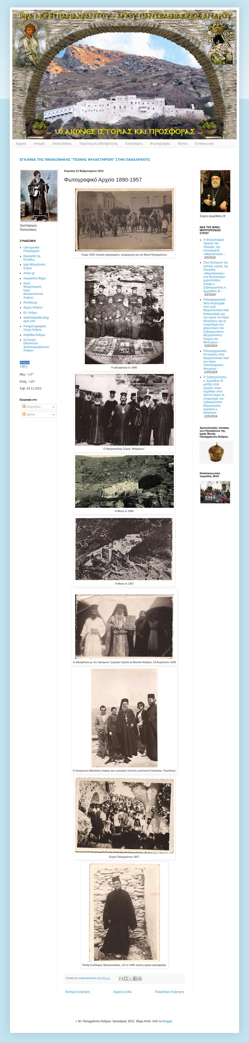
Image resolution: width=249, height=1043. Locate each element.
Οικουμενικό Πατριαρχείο (31, 249)
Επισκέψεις (134, 143)
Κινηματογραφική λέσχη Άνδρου (34, 328)
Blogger (167, 1021)
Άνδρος (25, 362)
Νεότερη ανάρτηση (77, 992)
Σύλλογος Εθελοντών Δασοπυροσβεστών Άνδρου (36, 345)
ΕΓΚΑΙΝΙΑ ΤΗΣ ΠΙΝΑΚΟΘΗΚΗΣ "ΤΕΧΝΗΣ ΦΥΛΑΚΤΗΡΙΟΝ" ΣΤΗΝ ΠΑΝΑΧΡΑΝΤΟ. (85, 160)
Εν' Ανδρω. (30, 312)
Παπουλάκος (61, 143)
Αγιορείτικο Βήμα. (34, 278)
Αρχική (21, 143)
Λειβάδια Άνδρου (34, 335)
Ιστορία (39, 143)
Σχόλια (28, 414)
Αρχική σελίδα (122, 992)
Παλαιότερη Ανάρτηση (169, 992)
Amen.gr (29, 273)
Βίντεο (183, 143)
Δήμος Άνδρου (32, 307)
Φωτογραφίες (160, 143)
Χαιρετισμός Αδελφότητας (98, 143)
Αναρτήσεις (31, 407)
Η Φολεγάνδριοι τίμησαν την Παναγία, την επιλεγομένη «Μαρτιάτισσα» (213, 247)
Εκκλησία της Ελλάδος (32, 257)
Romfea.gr (30, 302)
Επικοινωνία (204, 143)
